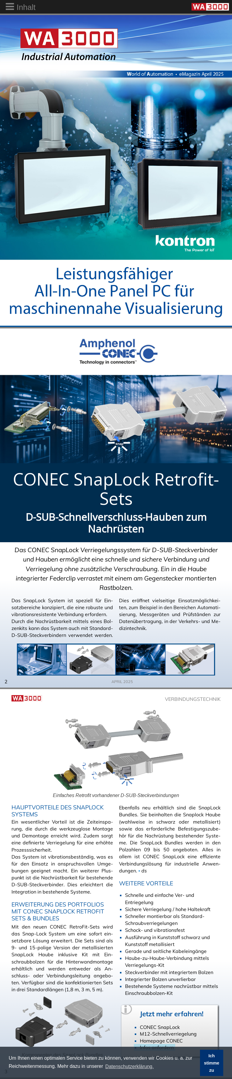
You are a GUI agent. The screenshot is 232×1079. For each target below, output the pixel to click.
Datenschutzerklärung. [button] (129, 1066)
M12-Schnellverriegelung (168, 1034)
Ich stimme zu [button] (211, 1063)
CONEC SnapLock (160, 1027)
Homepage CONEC (161, 1041)
